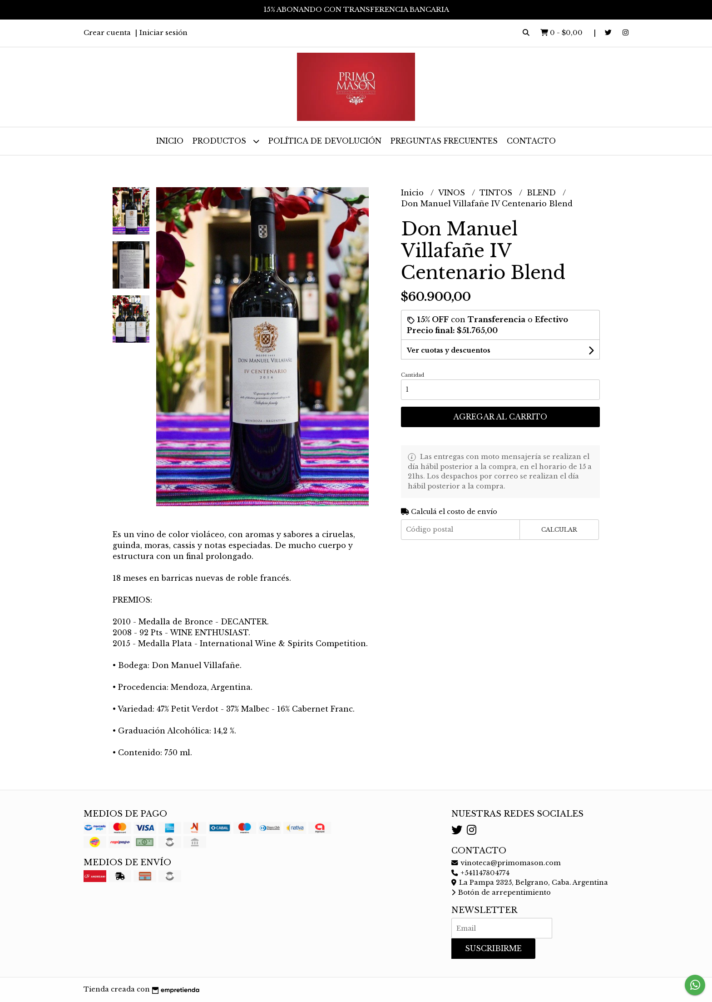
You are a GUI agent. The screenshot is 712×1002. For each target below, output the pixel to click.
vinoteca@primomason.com (506, 863)
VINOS (452, 192)
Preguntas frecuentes (444, 140)
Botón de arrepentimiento (501, 892)
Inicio (169, 140)
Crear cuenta (107, 32)
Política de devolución (324, 140)
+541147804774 (480, 873)
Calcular (559, 529)
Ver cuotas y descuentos (448, 350)
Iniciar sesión (163, 32)
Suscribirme (493, 948)
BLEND (542, 192)
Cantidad (412, 375)
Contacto (531, 140)
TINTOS (497, 192)
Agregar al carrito (500, 416)
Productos (226, 141)
